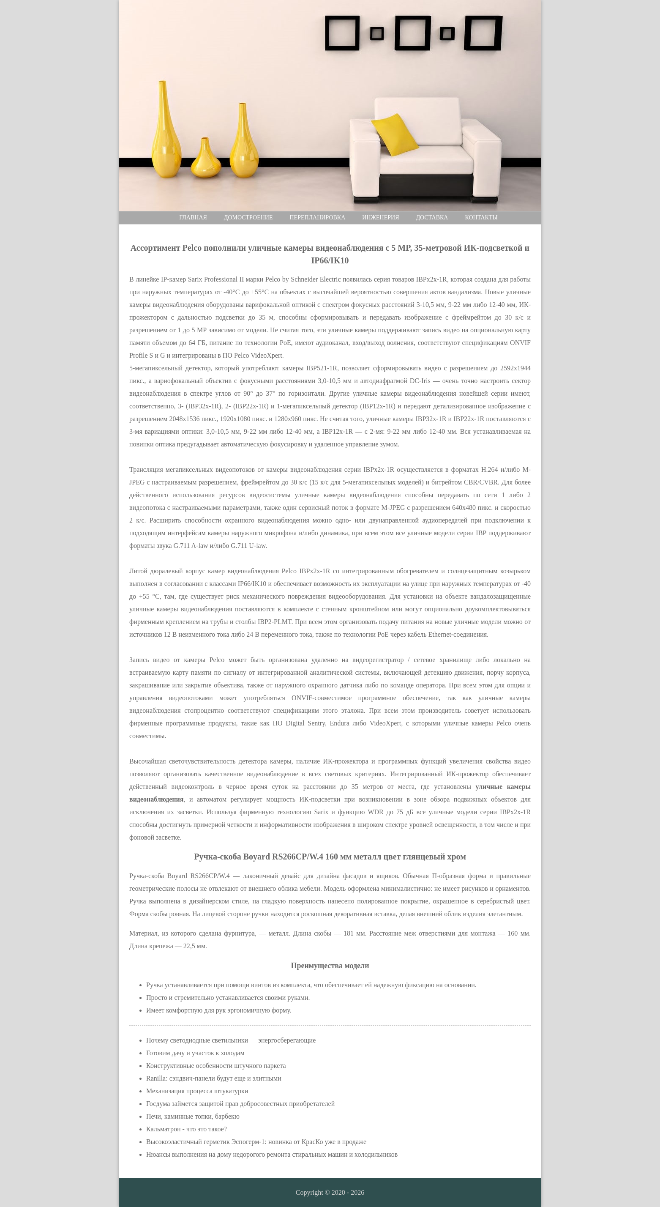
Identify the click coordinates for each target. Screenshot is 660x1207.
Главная (193, 217)
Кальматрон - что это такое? (186, 1129)
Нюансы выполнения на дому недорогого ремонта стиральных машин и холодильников (272, 1154)
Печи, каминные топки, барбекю (193, 1116)
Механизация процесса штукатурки (197, 1091)
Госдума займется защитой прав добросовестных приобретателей (240, 1103)
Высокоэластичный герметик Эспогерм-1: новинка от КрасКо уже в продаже (256, 1141)
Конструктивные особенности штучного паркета (216, 1065)
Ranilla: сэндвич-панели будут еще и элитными (213, 1078)
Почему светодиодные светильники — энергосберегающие (231, 1040)
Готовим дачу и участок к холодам (195, 1052)
